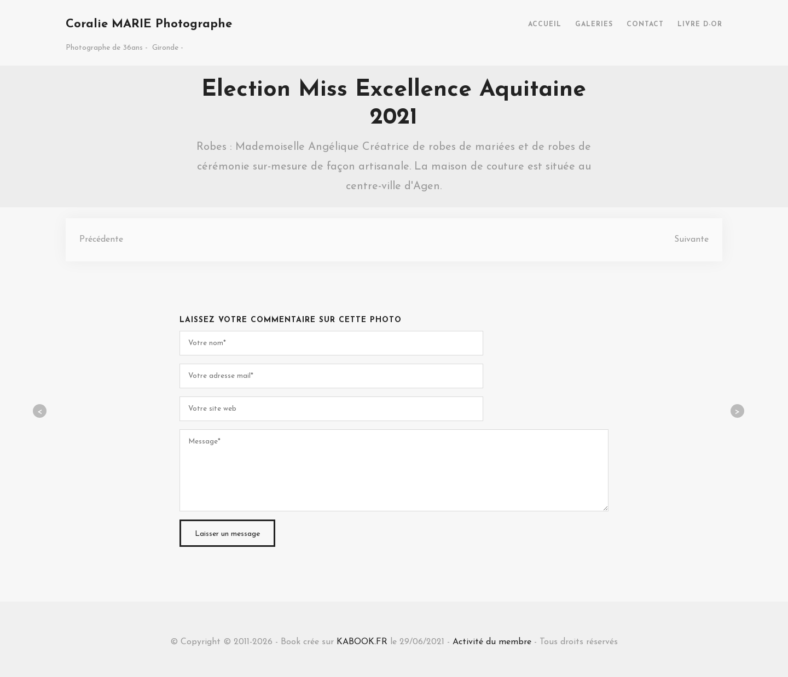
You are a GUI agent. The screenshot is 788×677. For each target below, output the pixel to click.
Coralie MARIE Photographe (149, 24)
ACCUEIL (544, 24)
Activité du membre (492, 642)
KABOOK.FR (362, 642)
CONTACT (645, 24)
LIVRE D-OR (699, 24)
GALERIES (594, 24)
